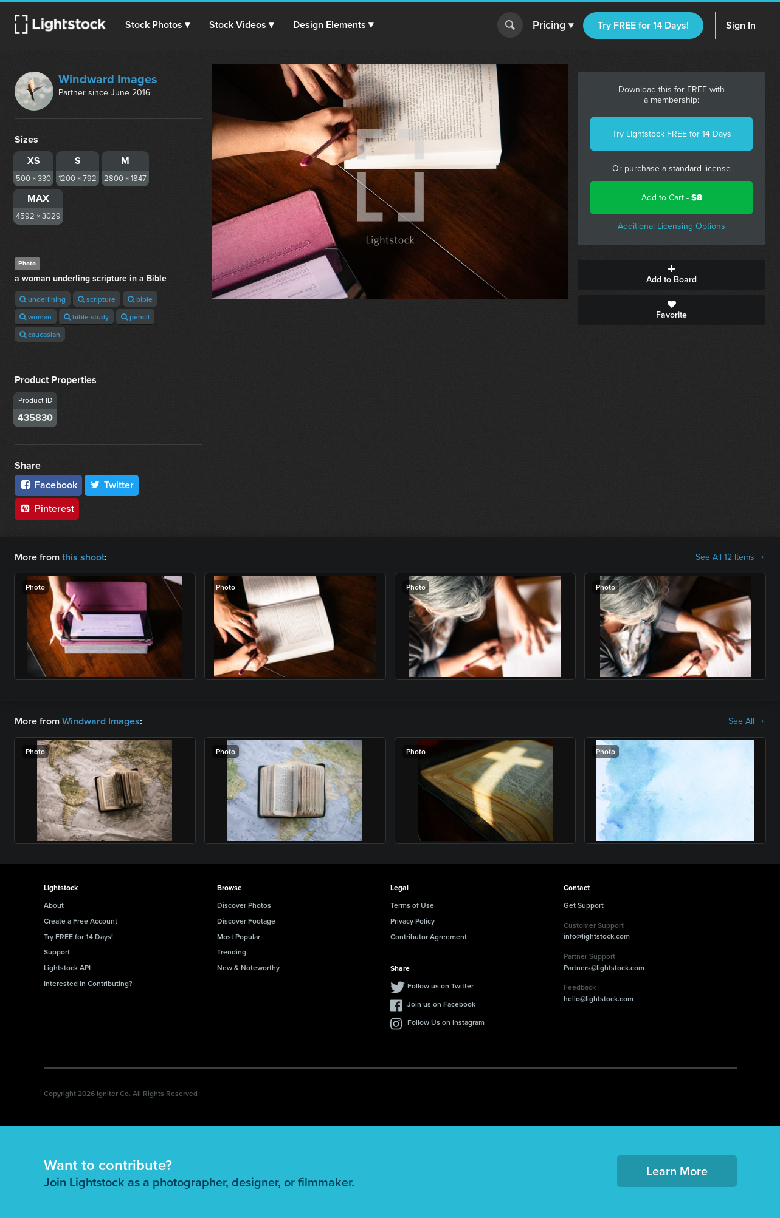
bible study (86, 316)
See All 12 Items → (730, 557)
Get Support (584, 905)
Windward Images (107, 79)
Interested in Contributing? (88, 983)
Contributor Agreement (428, 936)
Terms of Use (412, 905)
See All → (746, 721)
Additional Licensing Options (671, 226)
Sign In (741, 25)
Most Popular (238, 936)
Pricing (553, 25)
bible (140, 299)
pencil (135, 316)
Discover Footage (246, 921)
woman (35, 316)
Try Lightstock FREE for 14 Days (671, 134)
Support (57, 952)
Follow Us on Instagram (446, 1022)
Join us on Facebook (441, 1004)
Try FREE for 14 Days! (643, 25)
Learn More (677, 1171)
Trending (231, 952)
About (54, 905)
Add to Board (671, 275)
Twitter (111, 485)
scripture (97, 299)
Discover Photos (244, 905)
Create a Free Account (80, 921)
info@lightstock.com (597, 936)
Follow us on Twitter (440, 986)
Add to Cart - (671, 197)
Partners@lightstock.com (604, 967)
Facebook (48, 485)
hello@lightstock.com (598, 998)
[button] (157, 24)
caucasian (39, 334)
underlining (42, 299)
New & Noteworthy (248, 967)
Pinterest (46, 508)
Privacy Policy (412, 921)
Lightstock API (67, 967)
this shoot (83, 557)
